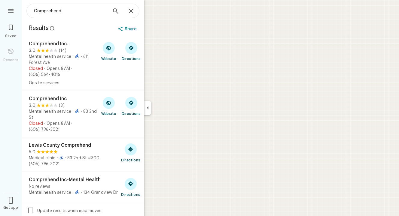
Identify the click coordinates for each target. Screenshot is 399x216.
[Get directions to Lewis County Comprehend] (130, 152)
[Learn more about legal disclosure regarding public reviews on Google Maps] (52, 28)
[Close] (131, 11)
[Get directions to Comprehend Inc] (131, 106)
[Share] (128, 29)
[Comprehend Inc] (83, 114)
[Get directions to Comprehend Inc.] (131, 51)
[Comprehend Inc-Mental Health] (83, 187)
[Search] (115, 12)
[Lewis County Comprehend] (83, 154)
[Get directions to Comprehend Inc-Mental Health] (130, 187)
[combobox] (70, 10)
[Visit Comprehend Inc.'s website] (108, 51)
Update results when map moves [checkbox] (64, 210)
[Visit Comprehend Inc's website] (108, 106)
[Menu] (11, 10)
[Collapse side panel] (147, 108)
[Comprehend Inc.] (83, 63)
